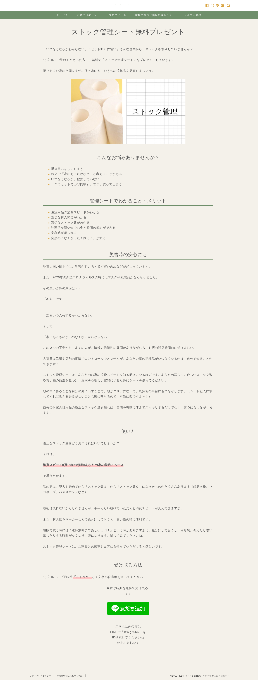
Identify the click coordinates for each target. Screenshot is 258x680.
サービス (62, 15)
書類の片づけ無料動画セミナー (155, 15)
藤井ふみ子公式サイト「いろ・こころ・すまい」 (129, 4)
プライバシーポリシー (40, 676)
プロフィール (117, 15)
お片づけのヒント (88, 15)
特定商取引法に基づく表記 (70, 676)
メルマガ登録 (192, 15)
